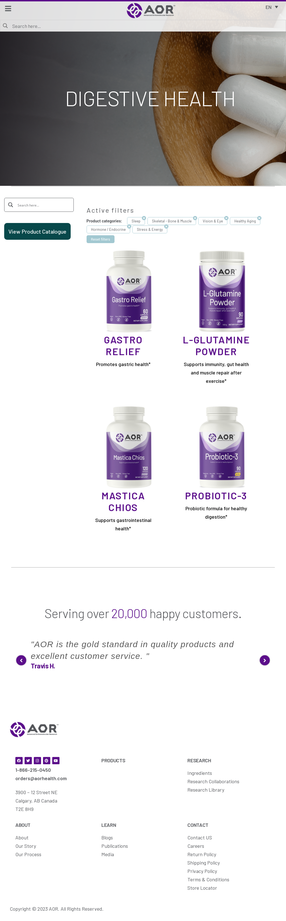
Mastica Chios (123, 501)
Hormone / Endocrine (108, 229)
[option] (143, 651)
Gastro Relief (123, 345)
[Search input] (147, 26)
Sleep (136, 221)
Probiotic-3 (216, 495)
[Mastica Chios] (129, 447)
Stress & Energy (150, 229)
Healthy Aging (245, 221)
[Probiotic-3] (222, 447)
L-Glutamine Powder (216, 345)
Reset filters (100, 239)
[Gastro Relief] (129, 291)
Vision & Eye (213, 221)
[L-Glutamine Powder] (222, 291)
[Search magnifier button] (5, 25)
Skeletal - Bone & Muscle (172, 221)
